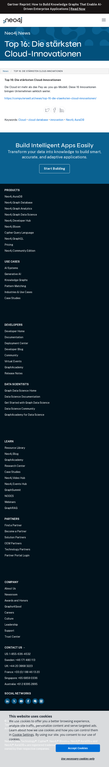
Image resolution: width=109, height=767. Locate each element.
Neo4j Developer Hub (18, 220)
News (5, 71)
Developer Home (15, 331)
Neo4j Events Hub (16, 483)
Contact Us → (15, 647)
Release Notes (14, 373)
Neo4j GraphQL (14, 238)
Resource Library (15, 447)
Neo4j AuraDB (75, 119)
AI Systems (11, 268)
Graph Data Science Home (20, 390)
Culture (9, 618)
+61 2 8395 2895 (27, 684)
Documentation (14, 337)
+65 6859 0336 (28, 678)
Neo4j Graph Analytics (18, 208)
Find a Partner (13, 525)
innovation (56, 119)
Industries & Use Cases (18, 292)
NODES (9, 495)
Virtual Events (13, 361)
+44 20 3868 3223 (21, 666)
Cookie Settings (23, 735)
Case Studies (12, 298)
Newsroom (11, 594)
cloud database (38, 119)
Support (9, 630)
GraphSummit (13, 489)
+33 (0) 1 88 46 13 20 (27, 672)
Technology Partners (17, 549)
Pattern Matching (15, 286)
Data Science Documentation (22, 396)
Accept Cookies (78, 748)
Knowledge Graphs (16, 280)
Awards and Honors (16, 600)
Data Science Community (20, 408)
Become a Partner (15, 531)
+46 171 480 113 (25, 659)
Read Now (78, 9)
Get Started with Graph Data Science (27, 402)
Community (11, 355)
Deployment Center (16, 343)
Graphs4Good (13, 606)
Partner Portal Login (17, 555)
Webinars (10, 501)
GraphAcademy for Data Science (24, 414)
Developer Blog (14, 349)
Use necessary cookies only (78, 758)
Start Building (54, 168)
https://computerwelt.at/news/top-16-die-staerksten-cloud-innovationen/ (50, 98)
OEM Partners (13, 543)
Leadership (11, 624)
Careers (9, 612)
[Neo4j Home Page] (13, 20)
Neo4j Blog (12, 453)
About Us (10, 588)
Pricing (9, 244)
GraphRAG (11, 508)
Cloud (22, 119)
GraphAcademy (14, 367)
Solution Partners (15, 537)
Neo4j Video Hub (15, 477)
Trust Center (12, 636)
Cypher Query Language (19, 232)
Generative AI (13, 274)
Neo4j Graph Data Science (21, 214)
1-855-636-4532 (20, 653)
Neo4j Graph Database (18, 202)
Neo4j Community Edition (20, 250)
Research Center (15, 465)
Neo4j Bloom (12, 226)
